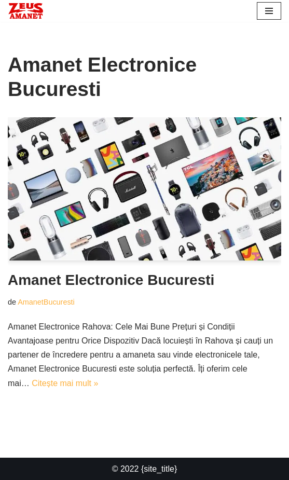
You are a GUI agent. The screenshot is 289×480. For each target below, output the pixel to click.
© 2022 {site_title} (144, 468)
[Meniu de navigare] (269, 11)
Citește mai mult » (65, 383)
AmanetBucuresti (46, 302)
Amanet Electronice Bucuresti (111, 280)
